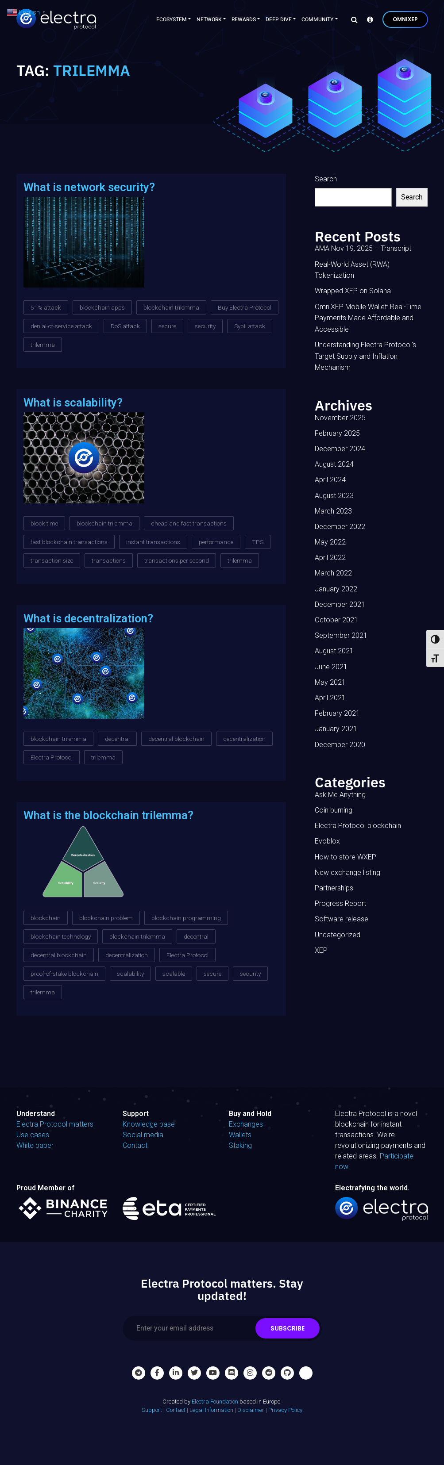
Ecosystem (171, 19)
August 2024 (334, 464)
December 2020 (340, 744)
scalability (130, 973)
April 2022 (330, 557)
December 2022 (340, 526)
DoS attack (125, 326)
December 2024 (340, 449)
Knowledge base (149, 1124)
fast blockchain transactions (69, 541)
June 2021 (331, 667)
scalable (173, 973)
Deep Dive (279, 19)
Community (317, 19)
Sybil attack (249, 326)
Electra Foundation (215, 1401)
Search (326, 179)
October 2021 (336, 620)
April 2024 (330, 480)
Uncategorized (337, 935)
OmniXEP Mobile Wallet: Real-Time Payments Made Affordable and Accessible (368, 318)
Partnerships (334, 888)
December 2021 (340, 604)
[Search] (351, 19)
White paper (35, 1145)
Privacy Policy (285, 1410)
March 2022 (333, 573)
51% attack (46, 307)
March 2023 (333, 511)
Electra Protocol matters (54, 1124)
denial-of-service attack (61, 326)
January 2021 (336, 729)
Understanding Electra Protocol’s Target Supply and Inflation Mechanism (365, 356)
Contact (135, 1145)
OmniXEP (405, 19)
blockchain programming (186, 917)
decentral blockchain (176, 738)
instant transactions (153, 541)
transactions (109, 560)
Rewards (244, 19)
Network (209, 19)
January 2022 (336, 589)
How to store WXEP (345, 857)
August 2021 (334, 651)
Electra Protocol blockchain (358, 825)
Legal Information (211, 1410)
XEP (321, 950)
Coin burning (333, 810)
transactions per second (176, 560)
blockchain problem (106, 917)
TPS (257, 541)
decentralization (244, 738)
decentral (117, 738)
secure (167, 326)
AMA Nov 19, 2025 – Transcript (363, 248)
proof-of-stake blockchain (64, 973)
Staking (240, 1145)
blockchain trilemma (171, 307)
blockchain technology (61, 936)
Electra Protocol (52, 757)
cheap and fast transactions (189, 523)
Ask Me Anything (340, 794)
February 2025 (337, 433)
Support (152, 1410)
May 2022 (330, 542)
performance (216, 541)
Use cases (32, 1135)
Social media (143, 1135)
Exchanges (246, 1124)
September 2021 (341, 635)
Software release (341, 919)
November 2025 (340, 418)
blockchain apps (102, 307)
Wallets (240, 1135)
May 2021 (330, 682)
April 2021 (330, 698)
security (205, 326)
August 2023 (334, 495)
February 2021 (337, 713)
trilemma (43, 344)
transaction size (52, 560)
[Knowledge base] (367, 19)
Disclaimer (250, 1410)
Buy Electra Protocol (244, 307)
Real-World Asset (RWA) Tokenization (352, 270)
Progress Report (340, 903)
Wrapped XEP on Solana (353, 291)
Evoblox (327, 841)
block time (44, 523)
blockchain (46, 917)
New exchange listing (347, 872)
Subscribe (287, 1328)
